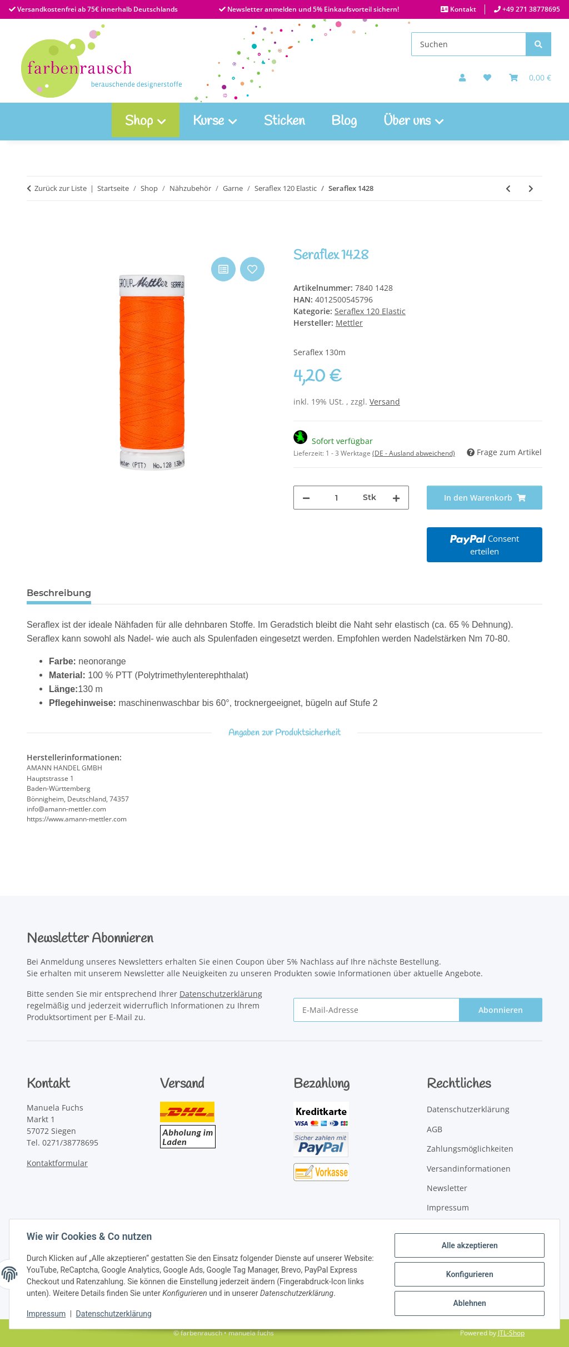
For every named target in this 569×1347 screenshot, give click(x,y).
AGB (434, 1129)
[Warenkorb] (530, 77)
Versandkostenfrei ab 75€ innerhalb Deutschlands (97, 9)
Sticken (284, 121)
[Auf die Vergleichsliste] (223, 269)
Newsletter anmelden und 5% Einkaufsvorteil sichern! (312, 9)
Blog (344, 121)
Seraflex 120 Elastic (370, 311)
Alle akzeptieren (469, 1245)
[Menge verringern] (306, 497)
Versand (385, 401)
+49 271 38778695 (530, 9)
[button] (462, 77)
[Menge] (336, 497)
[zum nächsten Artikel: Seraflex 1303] (531, 188)
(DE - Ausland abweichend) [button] (413, 453)
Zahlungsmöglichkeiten (470, 1148)
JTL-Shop (511, 1333)
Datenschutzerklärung (114, 1313)
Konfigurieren (468, 1274)
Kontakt (462, 9)
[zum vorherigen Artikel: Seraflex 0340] (508, 188)
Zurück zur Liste (60, 188)
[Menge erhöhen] (396, 497)
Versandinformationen (469, 1168)
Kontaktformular (57, 1163)
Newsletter (447, 1188)
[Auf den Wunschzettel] (252, 269)
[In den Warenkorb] (35, 242)
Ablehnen (468, 1303)
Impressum (46, 1313)
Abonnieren (500, 1010)
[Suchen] (468, 44)
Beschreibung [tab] (59, 593)
